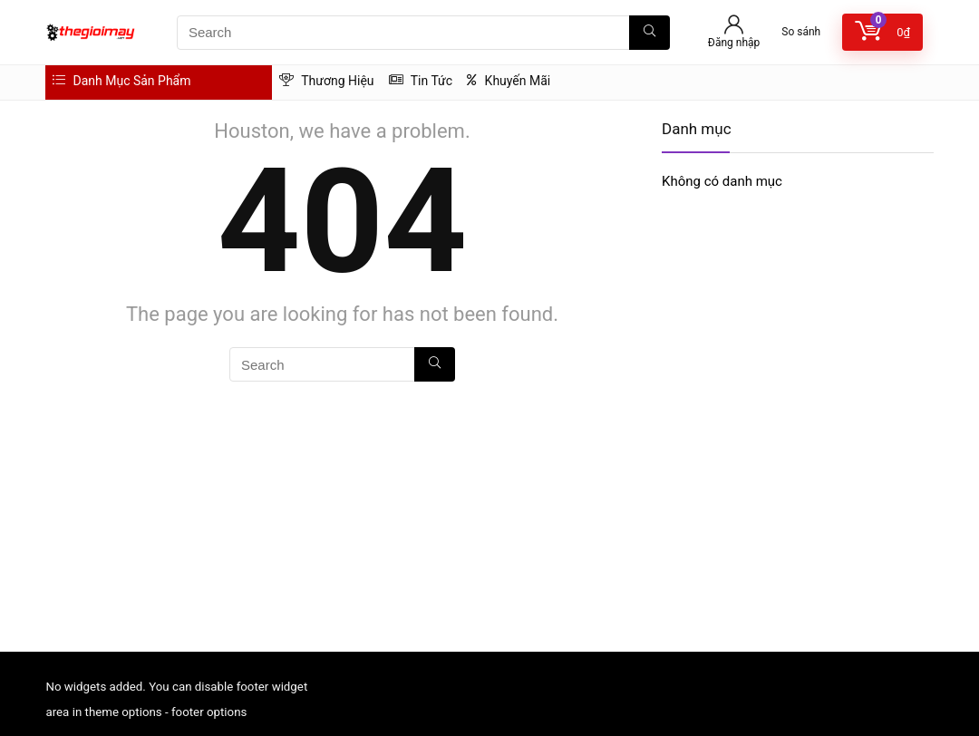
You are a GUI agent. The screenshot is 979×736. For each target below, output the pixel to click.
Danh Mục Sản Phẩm (122, 80)
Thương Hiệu (326, 80)
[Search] (649, 32)
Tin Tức (421, 80)
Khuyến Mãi (508, 80)
